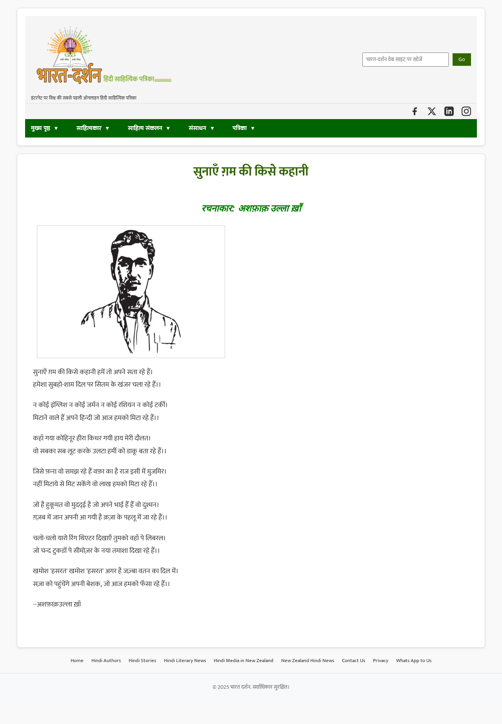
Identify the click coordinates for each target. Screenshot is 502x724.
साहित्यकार (89, 128)
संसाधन (198, 128)
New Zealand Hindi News (307, 660)
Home (77, 660)
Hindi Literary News (185, 660)
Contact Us (353, 660)
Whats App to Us (413, 660)
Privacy (380, 660)
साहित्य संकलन (145, 128)
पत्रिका (240, 128)
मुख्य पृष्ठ (40, 128)
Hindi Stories (142, 660)
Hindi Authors (106, 660)
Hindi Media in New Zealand (243, 660)
